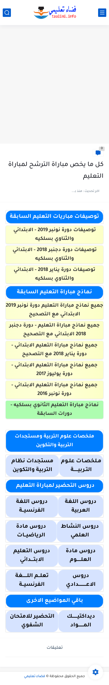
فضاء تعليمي (34, 676)
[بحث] (7, 12)
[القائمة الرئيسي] (102, 12)
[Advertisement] (54, 85)
